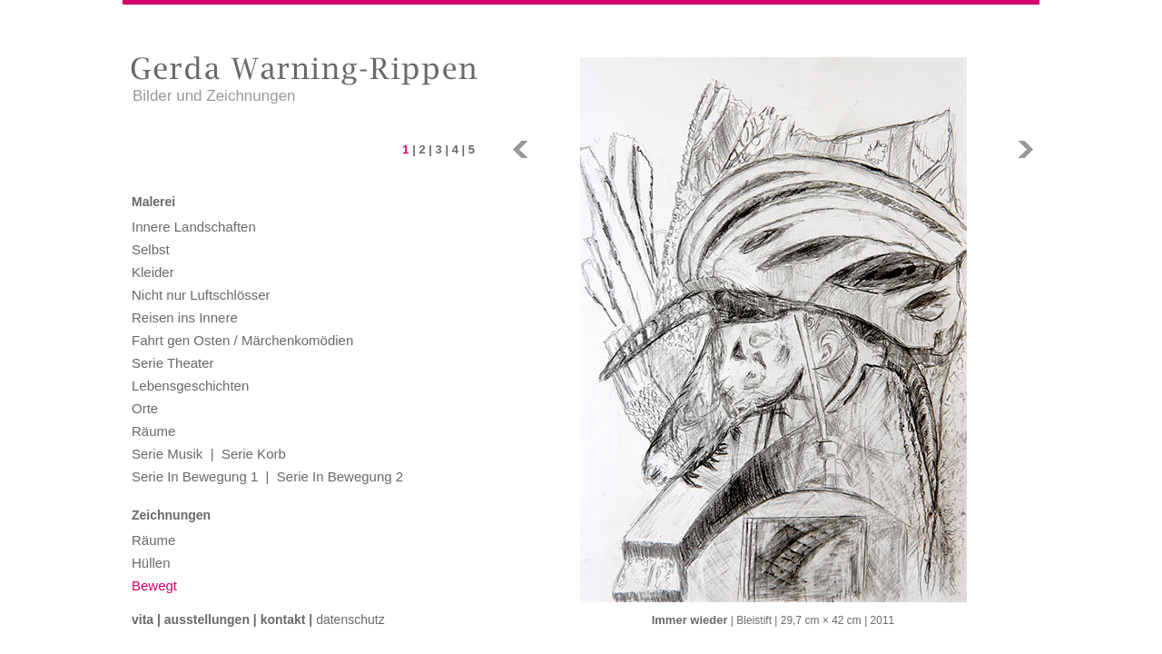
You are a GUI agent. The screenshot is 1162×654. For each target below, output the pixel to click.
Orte (145, 408)
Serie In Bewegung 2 (340, 476)
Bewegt (154, 585)
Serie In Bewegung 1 (195, 476)
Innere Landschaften (194, 226)
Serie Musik (167, 453)
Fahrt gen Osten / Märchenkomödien (242, 340)
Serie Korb (254, 453)
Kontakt (283, 619)
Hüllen (151, 562)
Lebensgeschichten (190, 385)
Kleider (153, 272)
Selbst (151, 249)
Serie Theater (173, 363)
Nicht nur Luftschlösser (201, 294)
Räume (153, 431)
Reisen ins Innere (185, 317)
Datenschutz (350, 619)
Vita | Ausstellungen (191, 619)
